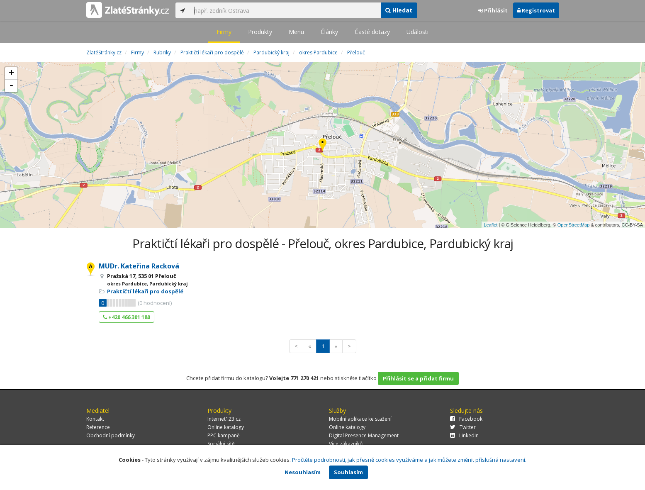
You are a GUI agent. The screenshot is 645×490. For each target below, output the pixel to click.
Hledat (398, 10)
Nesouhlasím (303, 472)
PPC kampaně (223, 435)
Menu (296, 32)
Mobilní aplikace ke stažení (360, 418)
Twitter (463, 427)
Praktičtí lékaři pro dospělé (145, 291)
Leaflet (490, 224)
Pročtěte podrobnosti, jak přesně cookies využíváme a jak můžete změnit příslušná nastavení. (409, 459)
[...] (285, 10)
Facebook (466, 418)
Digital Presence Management (364, 435)
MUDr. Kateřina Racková (139, 266)
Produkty (260, 32)
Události (417, 32)
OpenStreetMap (573, 224)
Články (329, 32)
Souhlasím (348, 472)
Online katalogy (225, 427)
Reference (98, 427)
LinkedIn (464, 435)
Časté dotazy (372, 32)
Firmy (224, 32)
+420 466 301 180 (126, 317)
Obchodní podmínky (110, 435)
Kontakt (95, 418)
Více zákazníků (346, 443)
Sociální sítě (221, 443)
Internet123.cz (224, 418)
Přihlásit (493, 10)
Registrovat (536, 10)
